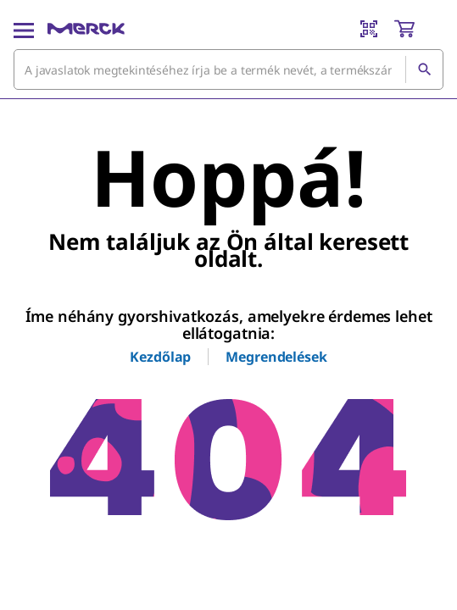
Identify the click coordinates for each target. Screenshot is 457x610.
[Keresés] (424, 69)
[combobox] (228, 69)
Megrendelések (276, 356)
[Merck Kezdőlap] (86, 29)
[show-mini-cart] (418, 29)
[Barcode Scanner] (369, 29)
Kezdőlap (160, 356)
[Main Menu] (24, 29)
